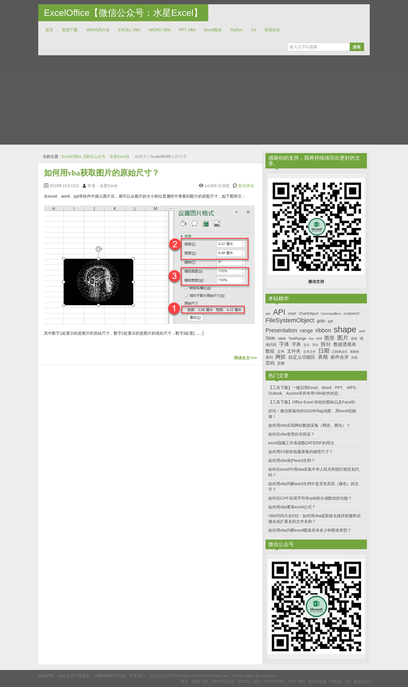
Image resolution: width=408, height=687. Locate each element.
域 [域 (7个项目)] (361, 338)
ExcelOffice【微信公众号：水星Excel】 (123, 13)
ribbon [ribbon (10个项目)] (323, 330)
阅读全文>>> (245, 358)
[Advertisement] (204, 98)
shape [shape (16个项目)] (345, 329)
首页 (49, 30)
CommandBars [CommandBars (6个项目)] (331, 313)
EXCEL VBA (129, 30)
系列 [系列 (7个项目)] (269, 357)
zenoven (268, 675)
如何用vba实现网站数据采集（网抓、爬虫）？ (309, 425)
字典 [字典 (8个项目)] (296, 344)
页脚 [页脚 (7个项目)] (280, 363)
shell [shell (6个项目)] (362, 331)
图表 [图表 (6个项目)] (354, 338)
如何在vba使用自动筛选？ (291, 434)
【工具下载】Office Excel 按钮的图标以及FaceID (311, 402)
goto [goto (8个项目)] (321, 320)
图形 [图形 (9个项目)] (329, 338)
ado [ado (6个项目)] (268, 313)
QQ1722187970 (163, 675)
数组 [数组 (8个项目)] (270, 351)
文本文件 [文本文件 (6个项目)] (309, 351)
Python (236, 30)
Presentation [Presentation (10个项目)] (281, 330)
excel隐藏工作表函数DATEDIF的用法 (301, 443)
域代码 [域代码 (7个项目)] (271, 345)
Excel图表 (213, 30)
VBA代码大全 (98, 30)
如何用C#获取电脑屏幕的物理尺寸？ (300, 451)
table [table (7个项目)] (282, 338)
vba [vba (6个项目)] (311, 338)
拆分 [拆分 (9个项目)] (326, 344)
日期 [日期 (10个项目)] (324, 351)
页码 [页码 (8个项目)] (270, 363)
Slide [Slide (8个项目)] (270, 338)
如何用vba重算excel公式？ (292, 507)
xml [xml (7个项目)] (319, 338)
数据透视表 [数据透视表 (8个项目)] (344, 344)
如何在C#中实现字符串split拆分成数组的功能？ (310, 498)
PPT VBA (187, 30)
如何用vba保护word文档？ (291, 460)
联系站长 (272, 30)
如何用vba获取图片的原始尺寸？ (102, 172)
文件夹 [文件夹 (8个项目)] (294, 351)
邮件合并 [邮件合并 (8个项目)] (340, 357)
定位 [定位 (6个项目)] (306, 344)
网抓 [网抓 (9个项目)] (280, 357)
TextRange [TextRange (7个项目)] (297, 338)
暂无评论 (246, 185)
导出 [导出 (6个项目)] (315, 344)
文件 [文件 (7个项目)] (280, 351)
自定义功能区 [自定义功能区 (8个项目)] (301, 357)
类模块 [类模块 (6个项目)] (354, 351)
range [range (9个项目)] (306, 330)
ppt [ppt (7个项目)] (330, 321)
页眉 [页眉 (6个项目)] (354, 357)
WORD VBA (159, 30)
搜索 (357, 47)
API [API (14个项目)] (279, 312)
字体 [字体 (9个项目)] (284, 344)
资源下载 (70, 30)
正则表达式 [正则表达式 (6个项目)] (339, 351)
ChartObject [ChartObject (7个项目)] (308, 313)
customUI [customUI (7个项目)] (351, 313)
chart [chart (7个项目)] (292, 313)
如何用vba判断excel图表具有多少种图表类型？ (309, 530)
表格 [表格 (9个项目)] (323, 357)
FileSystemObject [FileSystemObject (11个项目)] (289, 320)
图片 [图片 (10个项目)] (342, 338)
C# (253, 30)
